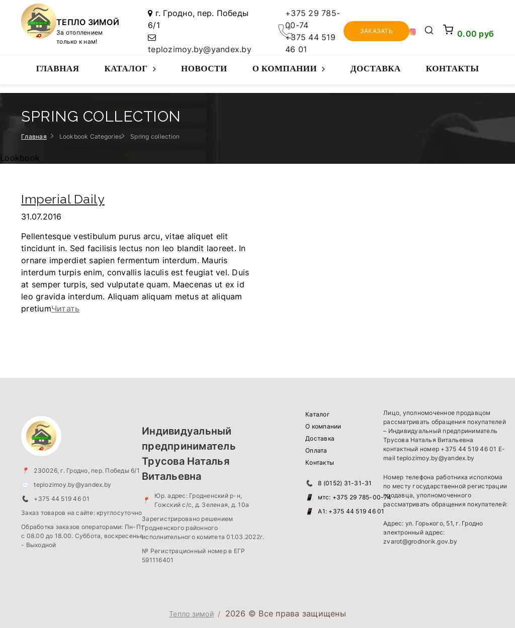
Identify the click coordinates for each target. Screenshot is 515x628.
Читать (65, 308)
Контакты (452, 68)
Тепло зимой (191, 613)
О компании (288, 73)
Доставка (376, 68)
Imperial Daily (63, 198)
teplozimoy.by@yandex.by (199, 49)
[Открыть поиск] (429, 31)
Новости (204, 68)
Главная (57, 68)
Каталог (130, 73)
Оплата (316, 450)
